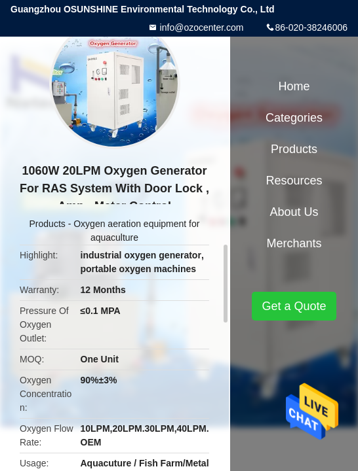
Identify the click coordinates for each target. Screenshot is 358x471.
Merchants (293, 243)
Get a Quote (294, 306)
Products (48, 223)
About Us (293, 211)
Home (294, 86)
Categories (294, 117)
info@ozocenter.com (200, 27)
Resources (294, 180)
